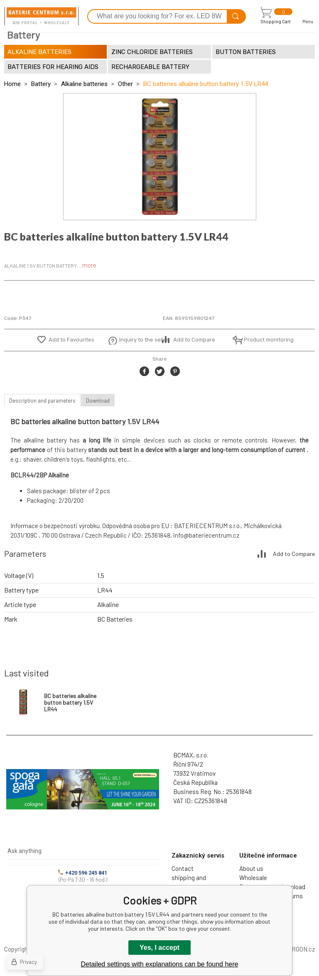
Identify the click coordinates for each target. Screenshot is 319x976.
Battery (41, 84)
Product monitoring (264, 340)
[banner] (41, 16)
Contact (183, 868)
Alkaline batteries (84, 84)
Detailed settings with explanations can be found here (159, 964)
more (89, 265)
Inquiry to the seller (139, 340)
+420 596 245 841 (82, 873)
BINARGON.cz (296, 949)
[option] (160, 156)
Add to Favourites (71, 340)
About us (251, 868)
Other (125, 84)
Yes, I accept (159, 947)
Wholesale (253, 877)
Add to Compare (194, 340)
